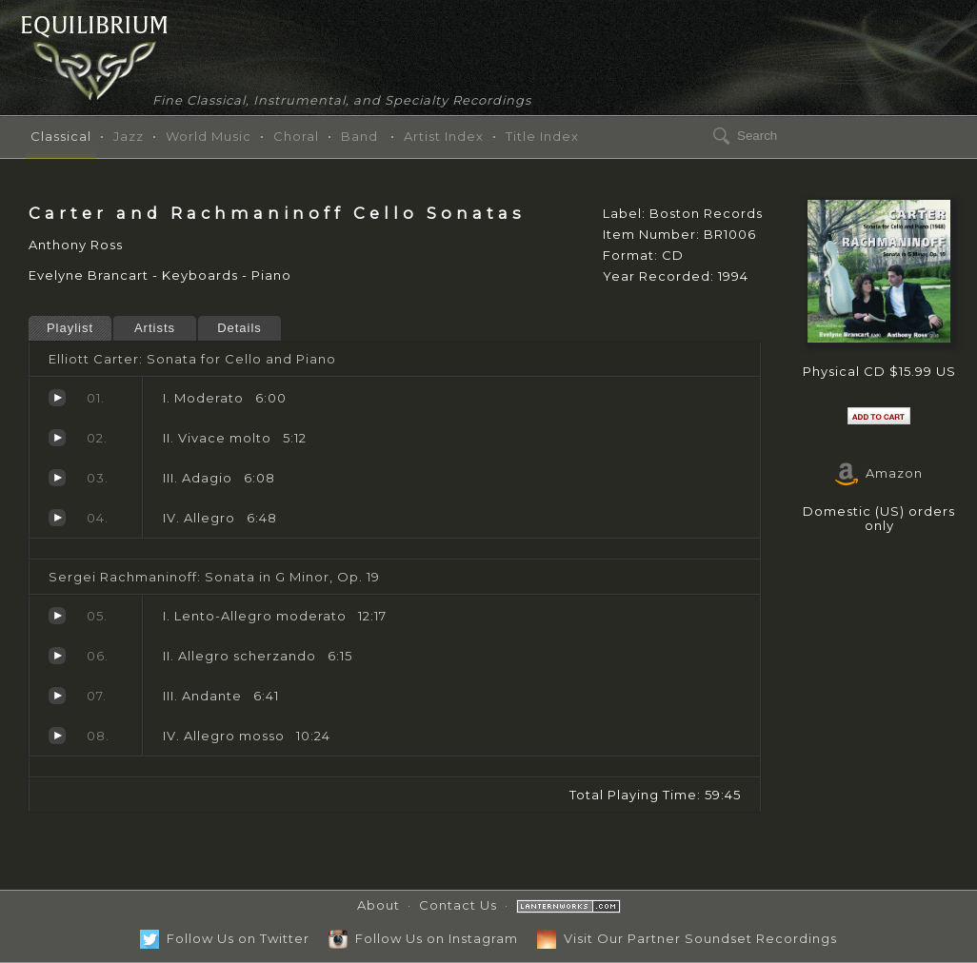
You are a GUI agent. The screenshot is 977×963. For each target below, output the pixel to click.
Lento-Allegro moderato (57, 615)
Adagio (57, 477)
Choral (296, 136)
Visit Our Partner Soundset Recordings (687, 938)
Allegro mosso (57, 735)
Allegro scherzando (57, 655)
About (378, 905)
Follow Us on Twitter (224, 938)
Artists (154, 328)
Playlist (70, 328)
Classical (60, 136)
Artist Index (444, 136)
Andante (57, 695)
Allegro (57, 517)
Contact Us (458, 905)
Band (359, 136)
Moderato (57, 397)
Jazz (128, 136)
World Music (208, 136)
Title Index (542, 136)
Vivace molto (57, 437)
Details (239, 328)
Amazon (879, 473)
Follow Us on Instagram (423, 938)
